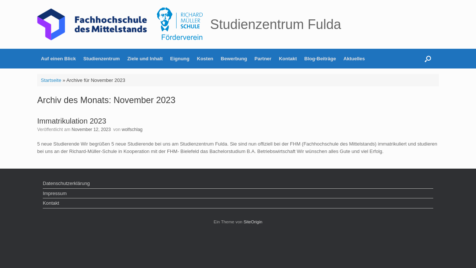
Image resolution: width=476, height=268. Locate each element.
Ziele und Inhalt (145, 58)
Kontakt (288, 58)
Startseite (51, 80)
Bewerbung (234, 58)
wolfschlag (132, 129)
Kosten (205, 58)
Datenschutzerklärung (66, 183)
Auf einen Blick (58, 58)
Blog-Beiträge (320, 58)
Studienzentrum (101, 58)
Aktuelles (354, 58)
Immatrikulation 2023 (71, 121)
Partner (262, 58)
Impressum (55, 193)
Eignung (180, 58)
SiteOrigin (253, 222)
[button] (428, 58)
